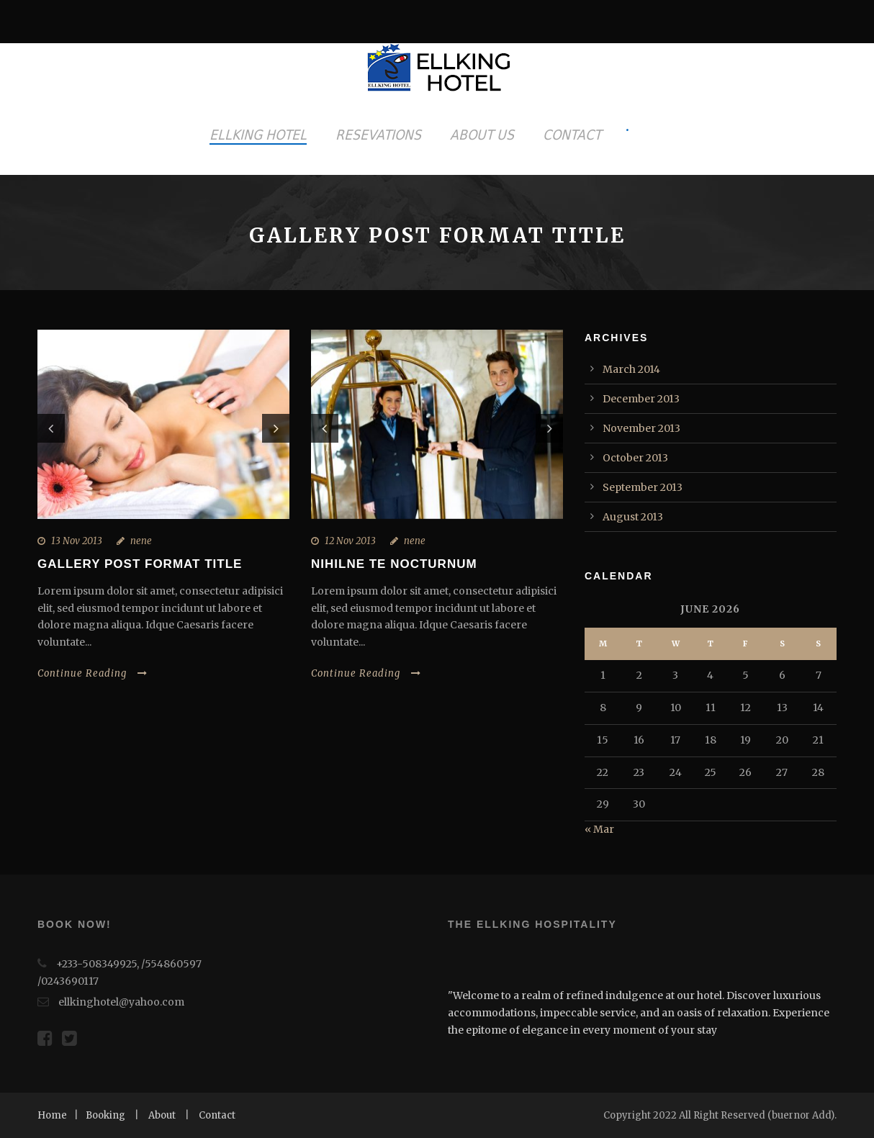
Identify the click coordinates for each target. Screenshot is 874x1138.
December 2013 (641, 398)
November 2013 (641, 428)
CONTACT (572, 135)
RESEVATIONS (378, 135)
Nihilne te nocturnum (394, 564)
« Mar (599, 829)
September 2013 (642, 487)
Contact (217, 1115)
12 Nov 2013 (350, 541)
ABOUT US (482, 135)
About (162, 1115)
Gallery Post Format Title (139, 564)
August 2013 (633, 516)
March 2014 (631, 369)
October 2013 (635, 457)
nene (141, 541)
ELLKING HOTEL (258, 135)
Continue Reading (92, 673)
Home (52, 1115)
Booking (105, 1115)
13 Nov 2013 (76, 541)
